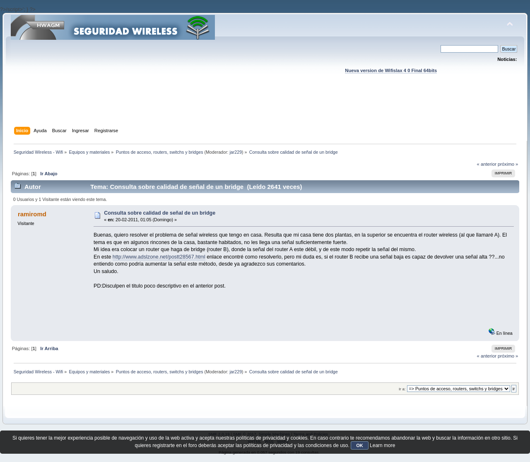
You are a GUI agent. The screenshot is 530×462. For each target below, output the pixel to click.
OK (359, 445)
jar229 (235, 152)
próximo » (508, 164)
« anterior (486, 164)
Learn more (382, 445)
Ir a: (402, 389)
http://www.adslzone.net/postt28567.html (159, 257)
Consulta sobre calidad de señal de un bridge (159, 213)
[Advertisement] (265, 108)
